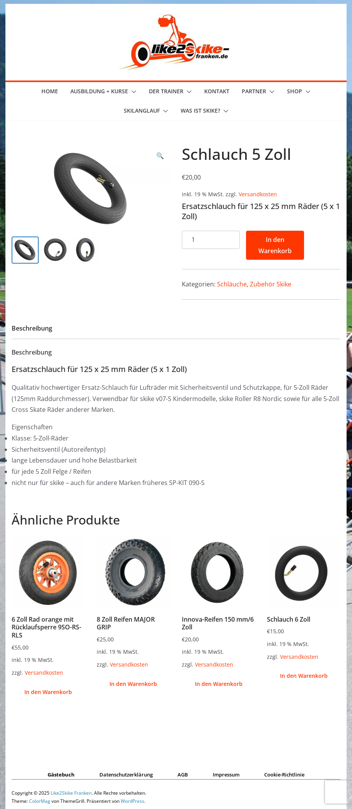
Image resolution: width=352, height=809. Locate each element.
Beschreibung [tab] (32, 328)
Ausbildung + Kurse (99, 91)
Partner (254, 91)
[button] (132, 92)
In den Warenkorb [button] (48, 692)
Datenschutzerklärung (126, 774)
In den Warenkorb (275, 245)
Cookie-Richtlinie (284, 774)
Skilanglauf (142, 110)
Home (49, 91)
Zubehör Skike (270, 284)
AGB (183, 774)
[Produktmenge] (211, 240)
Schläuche (232, 284)
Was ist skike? (200, 110)
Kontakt (216, 91)
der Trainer (166, 91)
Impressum (226, 774)
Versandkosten (258, 194)
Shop (294, 91)
